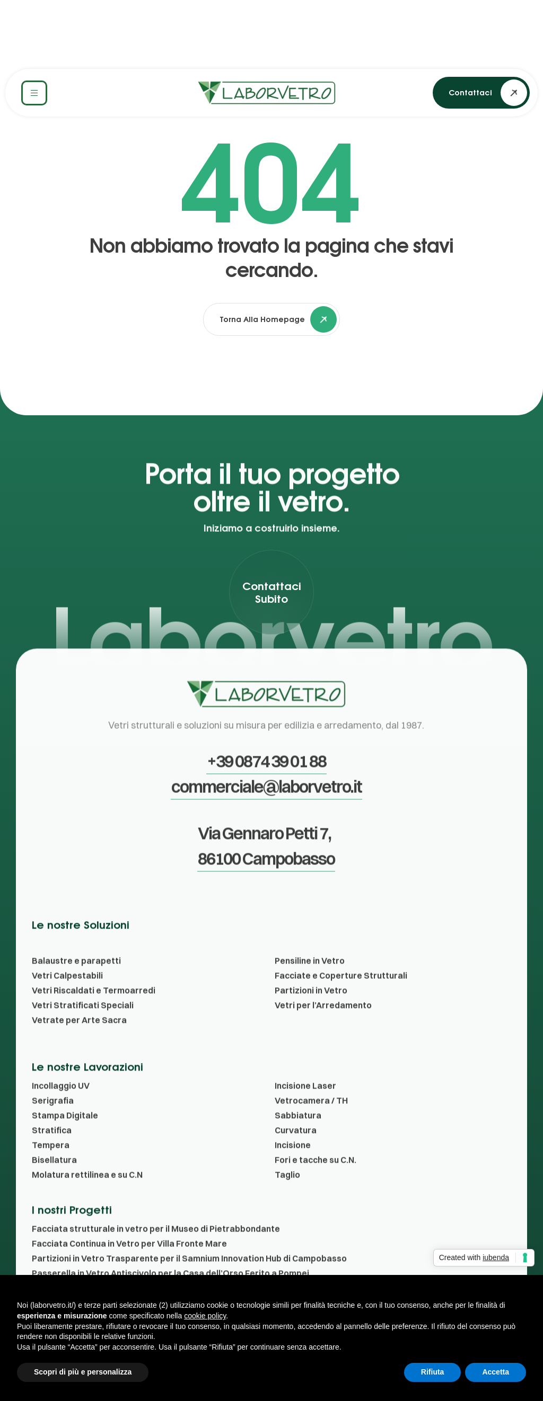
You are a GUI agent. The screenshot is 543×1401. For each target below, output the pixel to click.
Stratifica (52, 1149)
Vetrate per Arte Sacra (79, 1038)
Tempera (50, 1163)
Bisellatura (54, 1178)
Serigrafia (53, 1119)
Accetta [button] (495, 1372)
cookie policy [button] (205, 1315)
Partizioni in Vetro (311, 1009)
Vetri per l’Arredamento (323, 1024)
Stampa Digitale (65, 1134)
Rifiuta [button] (432, 1372)
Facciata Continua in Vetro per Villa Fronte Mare (129, 1262)
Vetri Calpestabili (67, 994)
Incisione (293, 1163)
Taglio (287, 1193)
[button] (481, 93)
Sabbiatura (298, 1134)
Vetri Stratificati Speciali (83, 1024)
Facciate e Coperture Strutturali (341, 994)
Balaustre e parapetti (76, 979)
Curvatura (296, 1149)
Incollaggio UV (61, 1104)
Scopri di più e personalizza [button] (83, 1372)
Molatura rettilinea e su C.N (87, 1193)
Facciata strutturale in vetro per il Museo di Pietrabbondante (156, 1247)
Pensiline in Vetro (310, 979)
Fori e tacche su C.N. (315, 1178)
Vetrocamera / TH (311, 1119)
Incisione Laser (305, 1104)
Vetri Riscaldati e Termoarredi (93, 1009)
